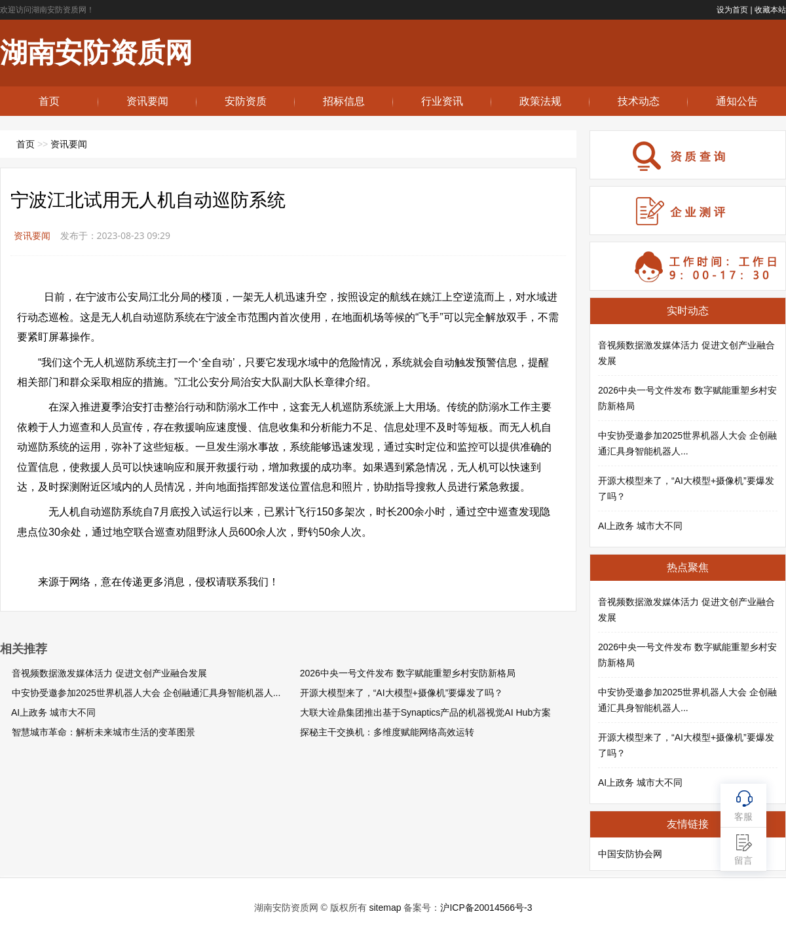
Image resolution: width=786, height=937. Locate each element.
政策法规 (540, 101)
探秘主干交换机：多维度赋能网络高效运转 (387, 732)
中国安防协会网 (630, 854)
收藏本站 (770, 9)
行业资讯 (442, 101)
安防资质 (246, 101)
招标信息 (344, 101)
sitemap (385, 907)
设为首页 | (734, 9)
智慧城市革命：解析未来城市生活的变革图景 (103, 732)
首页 (49, 101)
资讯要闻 (147, 101)
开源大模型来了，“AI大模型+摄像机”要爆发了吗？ (402, 693)
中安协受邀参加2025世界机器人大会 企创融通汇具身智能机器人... (146, 693)
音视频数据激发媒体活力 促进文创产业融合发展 (109, 673)
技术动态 (639, 101)
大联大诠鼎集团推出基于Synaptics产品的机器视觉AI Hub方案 (426, 712)
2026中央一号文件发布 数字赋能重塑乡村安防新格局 (407, 673)
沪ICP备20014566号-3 (486, 907)
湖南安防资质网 (96, 52)
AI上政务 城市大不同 (53, 712)
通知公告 (737, 101)
